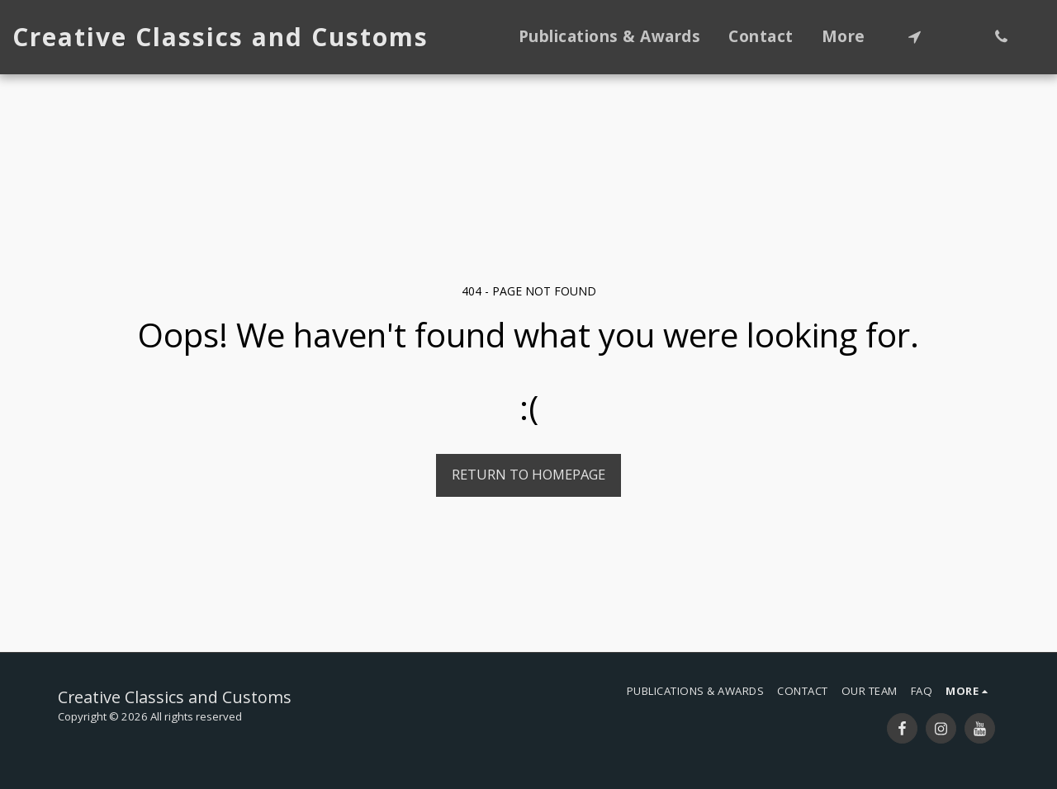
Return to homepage (528, 474)
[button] (914, 37)
